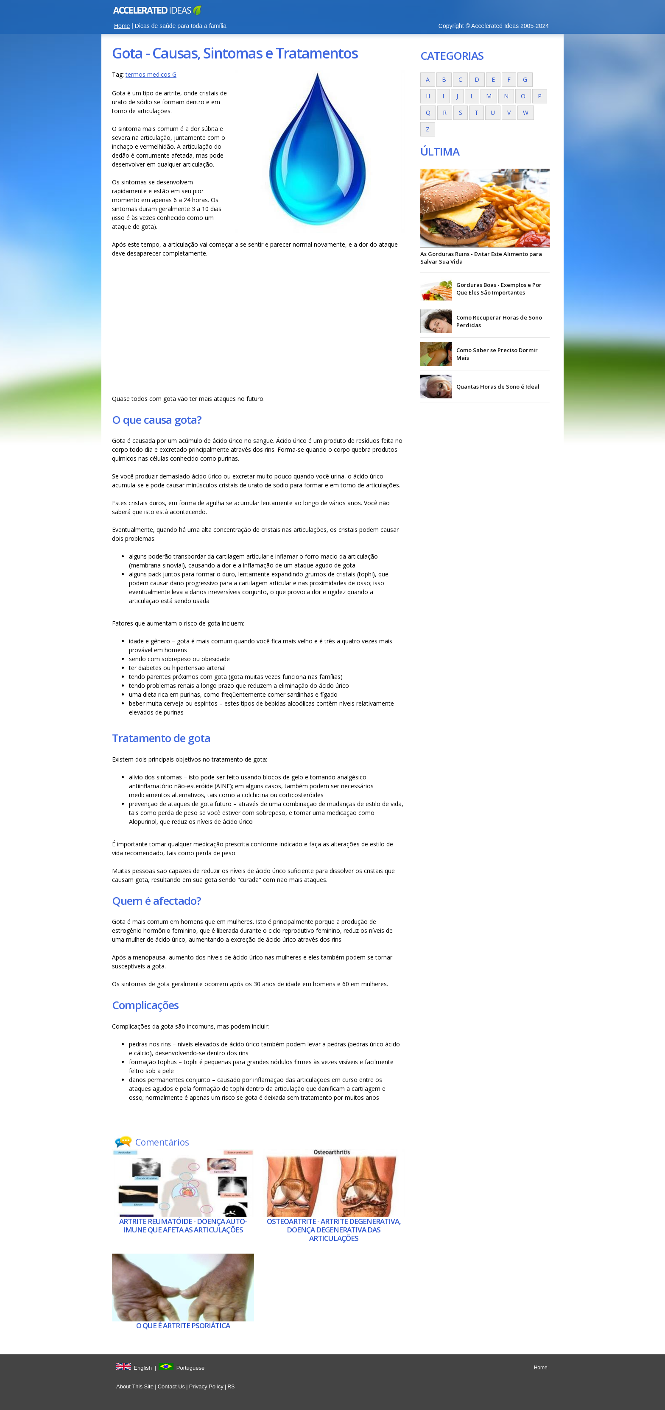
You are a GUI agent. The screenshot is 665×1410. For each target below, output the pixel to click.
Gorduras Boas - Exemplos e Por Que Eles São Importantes (499, 288)
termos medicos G (151, 74)
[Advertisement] (258, 326)
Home (122, 25)
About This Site (135, 1386)
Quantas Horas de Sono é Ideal (497, 386)
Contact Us (171, 1386)
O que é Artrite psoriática (183, 1325)
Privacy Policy (206, 1386)
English (143, 1368)
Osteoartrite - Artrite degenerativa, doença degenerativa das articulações (334, 1229)
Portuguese (190, 1368)
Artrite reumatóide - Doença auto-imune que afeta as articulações (183, 1225)
